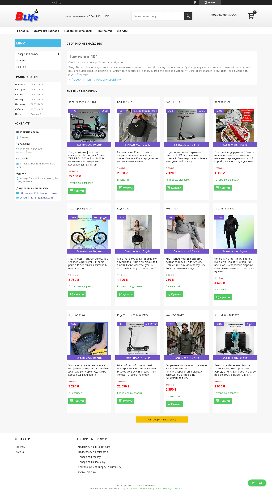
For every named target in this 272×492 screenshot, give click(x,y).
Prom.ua (153, 485)
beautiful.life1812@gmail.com (36, 197)
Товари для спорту (89, 456)
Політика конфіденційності (168, 488)
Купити (79, 190)
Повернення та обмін (78, 30)
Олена (20, 451)
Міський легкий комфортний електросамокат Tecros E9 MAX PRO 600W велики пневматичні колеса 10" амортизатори (136, 370)
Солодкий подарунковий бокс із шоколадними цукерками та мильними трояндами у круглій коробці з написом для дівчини (234, 156)
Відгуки (122, 30)
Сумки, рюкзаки (87, 472)
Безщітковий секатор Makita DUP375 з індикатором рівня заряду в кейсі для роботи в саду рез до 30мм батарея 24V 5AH (235, 370)
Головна (23, 30)
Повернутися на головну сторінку (96, 79)
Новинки (21, 60)
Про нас (21, 66)
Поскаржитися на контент (139, 488)
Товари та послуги (27, 54)
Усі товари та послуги (160, 419)
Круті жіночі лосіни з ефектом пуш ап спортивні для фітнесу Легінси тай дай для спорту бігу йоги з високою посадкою (185, 263)
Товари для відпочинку (91, 462)
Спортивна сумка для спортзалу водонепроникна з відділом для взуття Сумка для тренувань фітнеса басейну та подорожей (137, 263)
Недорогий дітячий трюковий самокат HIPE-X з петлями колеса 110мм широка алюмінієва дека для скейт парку (186, 156)
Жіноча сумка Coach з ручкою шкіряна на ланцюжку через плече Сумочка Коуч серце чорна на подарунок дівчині (137, 156)
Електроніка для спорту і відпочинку (99, 467)
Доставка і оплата (46, 30)
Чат (257, 483)
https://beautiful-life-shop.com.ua (38, 193)
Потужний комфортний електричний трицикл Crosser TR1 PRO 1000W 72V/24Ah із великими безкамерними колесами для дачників (87, 158)
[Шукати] (188, 16)
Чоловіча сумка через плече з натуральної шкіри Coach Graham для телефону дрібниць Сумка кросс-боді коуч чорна (88, 370)
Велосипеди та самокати (93, 451)
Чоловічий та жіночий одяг (94, 446)
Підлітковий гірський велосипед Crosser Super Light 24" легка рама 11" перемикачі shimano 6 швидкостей (88, 263)
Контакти (105, 30)
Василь (20, 446)
